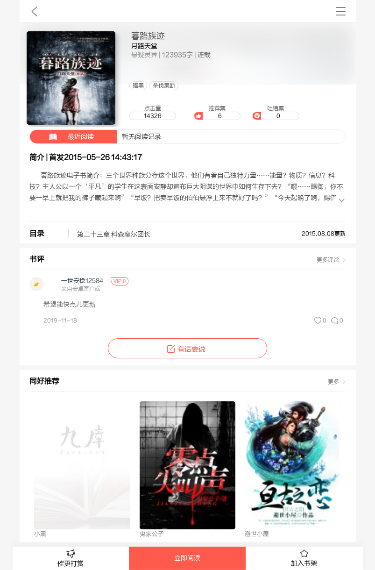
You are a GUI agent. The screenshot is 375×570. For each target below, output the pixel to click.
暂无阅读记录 (95, 136)
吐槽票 (275, 112)
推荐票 (217, 112)
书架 (341, 11)
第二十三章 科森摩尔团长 (113, 234)
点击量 (152, 112)
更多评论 (328, 259)
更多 (333, 381)
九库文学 (34, 11)
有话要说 (187, 349)
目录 (36, 233)
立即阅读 (187, 558)
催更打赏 (71, 558)
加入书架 (304, 558)
